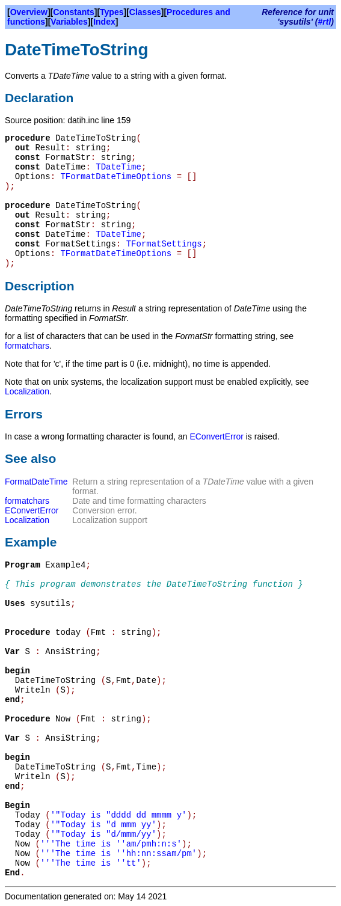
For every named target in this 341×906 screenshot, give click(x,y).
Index (104, 21)
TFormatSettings (164, 244)
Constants (73, 12)
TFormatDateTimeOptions (115, 177)
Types (111, 12)
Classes (145, 12)
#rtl (324, 21)
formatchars (27, 345)
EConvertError (216, 436)
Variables (69, 21)
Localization (27, 391)
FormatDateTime (36, 481)
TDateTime (118, 167)
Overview (29, 12)
